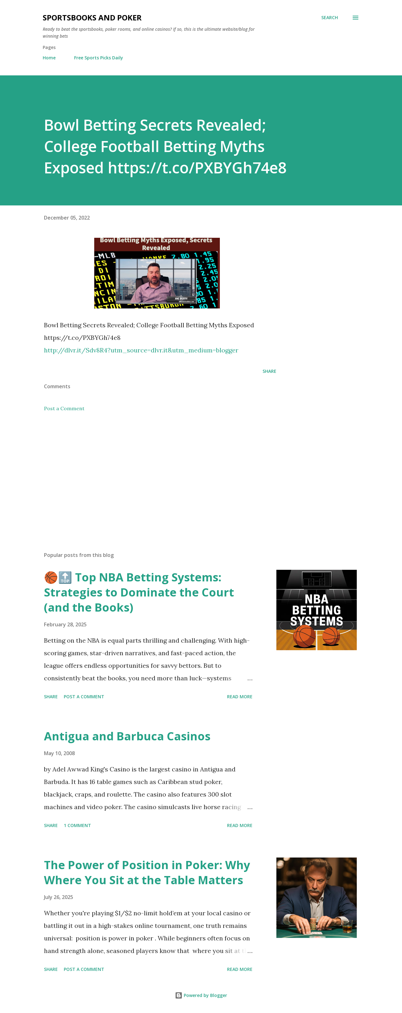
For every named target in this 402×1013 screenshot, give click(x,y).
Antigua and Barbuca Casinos (127, 736)
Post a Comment (64, 408)
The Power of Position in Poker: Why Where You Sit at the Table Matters (147, 872)
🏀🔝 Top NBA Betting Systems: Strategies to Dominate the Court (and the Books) (139, 592)
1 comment (77, 825)
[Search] (329, 17)
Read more (240, 697)
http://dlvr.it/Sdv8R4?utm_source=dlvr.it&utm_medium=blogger (141, 350)
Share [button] (269, 371)
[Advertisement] (150, 473)
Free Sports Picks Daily (98, 58)
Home (49, 58)
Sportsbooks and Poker (92, 17)
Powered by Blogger (201, 995)
